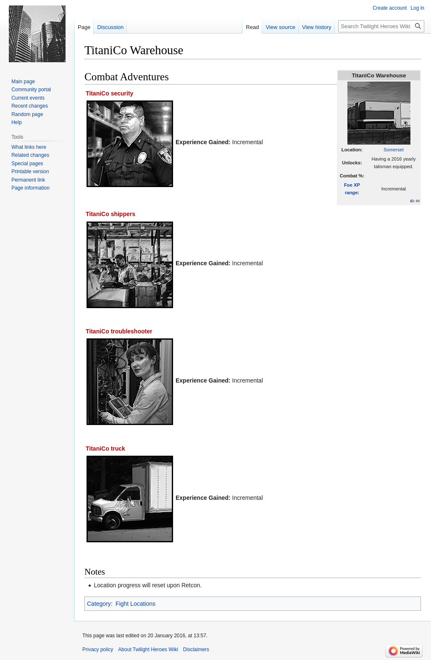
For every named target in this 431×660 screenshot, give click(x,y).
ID (411, 201)
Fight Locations (135, 603)
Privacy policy (97, 649)
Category (99, 603)
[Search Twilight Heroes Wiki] (381, 26)
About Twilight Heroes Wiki (148, 649)
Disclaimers (196, 649)
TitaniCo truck (105, 448)
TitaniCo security (109, 93)
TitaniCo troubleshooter (119, 331)
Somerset (394, 149)
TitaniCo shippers (110, 214)
